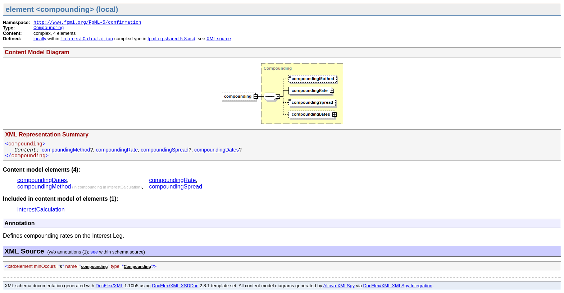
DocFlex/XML (109, 285)
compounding (90, 187)
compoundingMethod (66, 150)
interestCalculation (123, 187)
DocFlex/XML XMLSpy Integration (397, 285)
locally (39, 38)
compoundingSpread (164, 150)
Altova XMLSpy (339, 285)
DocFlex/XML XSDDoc (175, 285)
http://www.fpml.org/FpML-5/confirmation (87, 22)
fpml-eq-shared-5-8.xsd (171, 38)
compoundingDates (216, 150)
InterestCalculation (86, 39)
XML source (218, 38)
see (94, 252)
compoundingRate (117, 150)
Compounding (48, 28)
